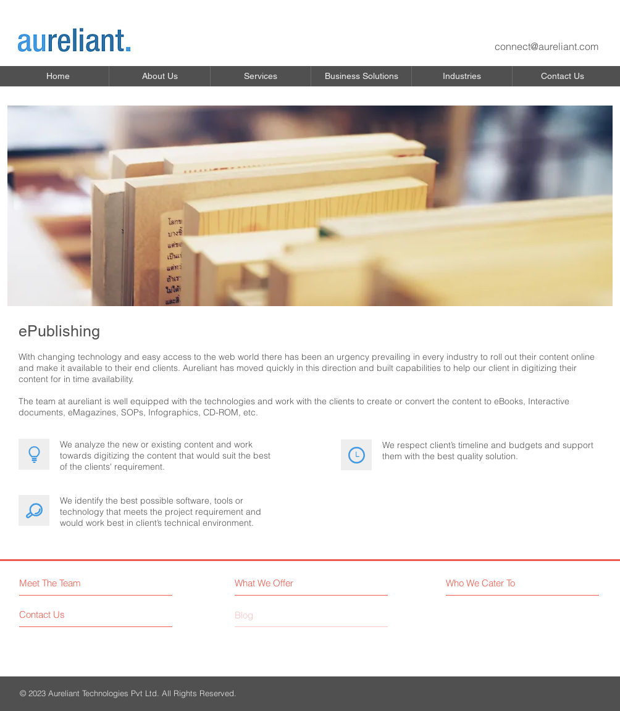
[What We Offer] (289, 582)
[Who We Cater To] (501, 582)
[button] (159, 76)
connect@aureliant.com (546, 46)
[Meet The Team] (72, 582)
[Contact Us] (65, 614)
